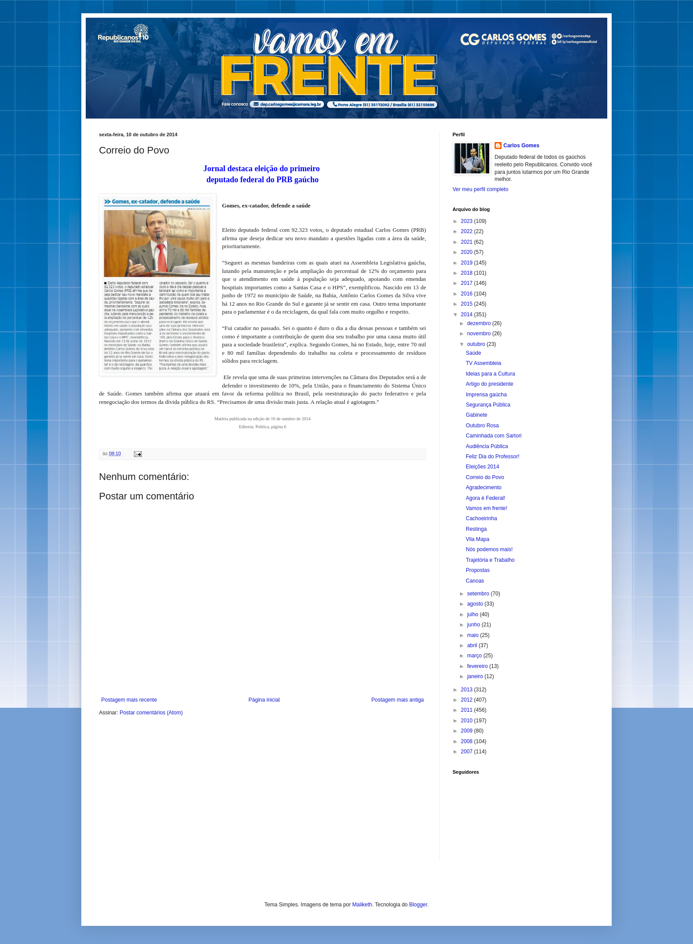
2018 (467, 273)
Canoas (475, 581)
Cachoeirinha (481, 518)
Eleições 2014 (482, 467)
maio (473, 635)
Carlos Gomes (521, 145)
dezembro (479, 323)
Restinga (476, 529)
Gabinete (476, 415)
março (475, 655)
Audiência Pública (487, 446)
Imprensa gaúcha (486, 394)
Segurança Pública (488, 405)
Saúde (473, 353)
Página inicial (264, 700)
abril (473, 645)
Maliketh (362, 905)
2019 (467, 263)
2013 (467, 690)
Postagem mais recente (129, 700)
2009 (467, 731)
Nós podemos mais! (489, 549)
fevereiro (478, 666)
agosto (475, 604)
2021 (467, 242)
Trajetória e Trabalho (490, 560)
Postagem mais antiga (397, 700)
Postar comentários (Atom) (151, 713)
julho (473, 614)
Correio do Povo (485, 477)
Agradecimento (484, 487)
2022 (467, 231)
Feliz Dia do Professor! (492, 456)
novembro (479, 333)
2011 (467, 710)
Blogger (418, 905)
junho (474, 625)
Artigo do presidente (489, 384)
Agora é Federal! (485, 498)
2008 (467, 741)
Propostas (478, 570)
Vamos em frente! (486, 508)
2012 (467, 700)
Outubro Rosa (482, 425)
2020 (467, 252)
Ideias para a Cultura (490, 374)
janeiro (475, 676)
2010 (467, 721)
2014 (467, 314)
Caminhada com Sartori (494, 436)
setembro (479, 594)
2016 (467, 294)
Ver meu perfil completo (480, 189)
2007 (467, 751)
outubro (477, 344)
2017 (467, 283)
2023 (467, 221)
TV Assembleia (483, 363)
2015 (467, 304)
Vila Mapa (477, 539)
